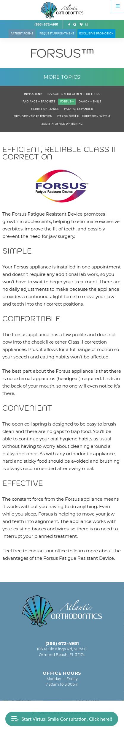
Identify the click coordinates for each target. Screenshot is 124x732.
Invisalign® (33, 94)
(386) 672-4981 (46, 24)
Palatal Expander (78, 108)
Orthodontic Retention (33, 116)
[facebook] (69, 24)
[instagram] (87, 24)
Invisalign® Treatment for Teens (73, 94)
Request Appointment (56, 33)
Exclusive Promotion (96, 33)
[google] (74, 24)
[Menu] (117, 6)
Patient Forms (22, 33)
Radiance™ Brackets (39, 101)
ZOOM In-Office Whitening (62, 123)
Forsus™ (67, 101)
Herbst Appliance (45, 108)
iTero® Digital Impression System (83, 116)
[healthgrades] (81, 24)
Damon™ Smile (90, 101)
